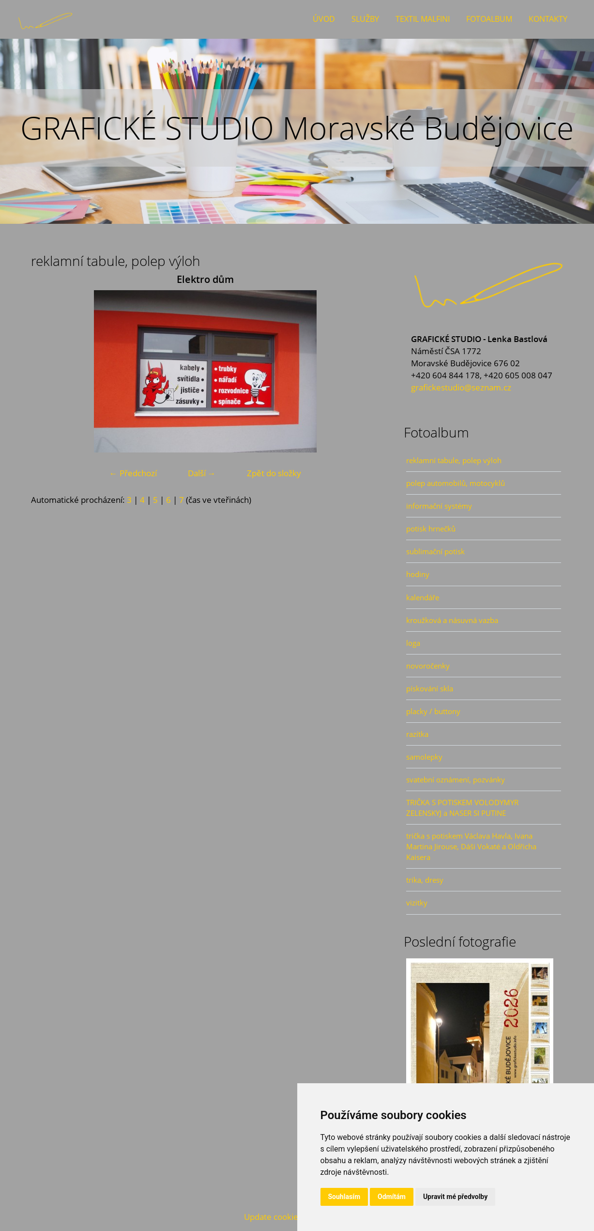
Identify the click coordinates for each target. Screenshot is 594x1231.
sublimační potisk (435, 551)
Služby (365, 19)
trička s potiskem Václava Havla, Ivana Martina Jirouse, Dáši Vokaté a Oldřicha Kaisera (471, 846)
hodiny (417, 574)
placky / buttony (433, 711)
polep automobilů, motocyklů (455, 483)
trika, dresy (424, 880)
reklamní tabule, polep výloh (454, 460)
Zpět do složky (274, 473)
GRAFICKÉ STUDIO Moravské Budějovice (297, 128)
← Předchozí (133, 473)
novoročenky (428, 665)
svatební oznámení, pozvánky (455, 779)
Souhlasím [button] (344, 1196)
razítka (417, 734)
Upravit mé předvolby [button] (455, 1196)
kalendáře (422, 597)
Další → (202, 473)
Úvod (324, 19)
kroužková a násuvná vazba (452, 620)
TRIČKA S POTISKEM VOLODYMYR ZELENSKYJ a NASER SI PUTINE (462, 807)
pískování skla (429, 688)
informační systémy (439, 506)
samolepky (424, 757)
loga (413, 643)
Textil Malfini (423, 19)
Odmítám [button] (392, 1196)
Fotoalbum (489, 19)
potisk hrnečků (431, 528)
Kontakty (548, 19)
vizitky (416, 902)
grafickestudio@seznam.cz (461, 387)
